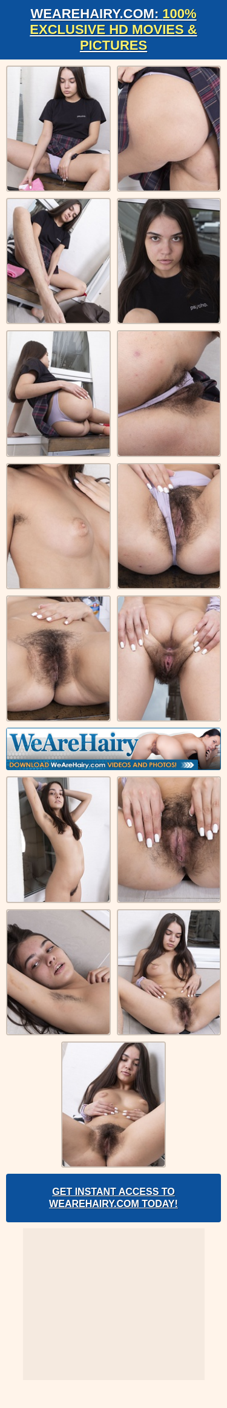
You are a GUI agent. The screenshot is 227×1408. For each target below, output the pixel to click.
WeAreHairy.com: (113, 29)
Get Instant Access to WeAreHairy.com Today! (113, 1197)
